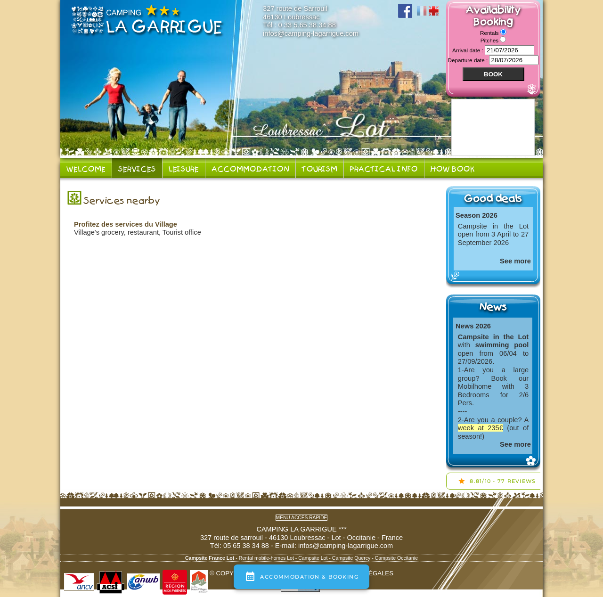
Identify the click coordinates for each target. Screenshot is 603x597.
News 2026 (473, 326)
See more (515, 261)
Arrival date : (468, 50)
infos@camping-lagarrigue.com (311, 33)
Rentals (490, 33)
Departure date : (468, 60)
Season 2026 (476, 215)
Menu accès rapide (301, 517)
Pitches (490, 40)
